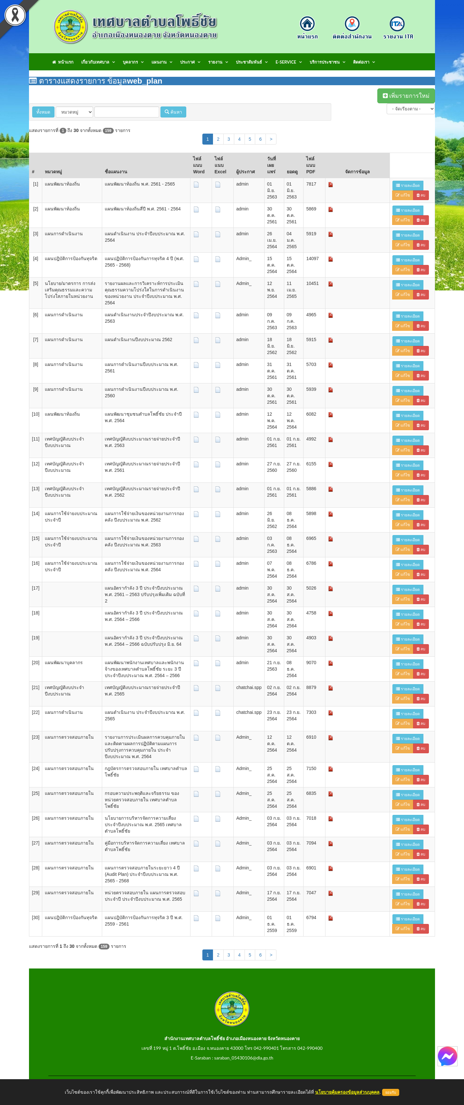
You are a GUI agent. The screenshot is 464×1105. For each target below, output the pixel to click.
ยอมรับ (390, 1092)
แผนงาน (159, 62)
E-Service (286, 62)
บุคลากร (130, 62)
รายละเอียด (408, 185)
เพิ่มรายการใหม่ (406, 96)
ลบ (421, 195)
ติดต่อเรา (361, 62)
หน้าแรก (62, 62)
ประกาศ (187, 62)
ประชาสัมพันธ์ (249, 62)
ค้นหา (173, 112)
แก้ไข (403, 195)
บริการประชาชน (325, 62)
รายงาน (215, 62)
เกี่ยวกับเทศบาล (95, 62)
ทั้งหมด (43, 112)
